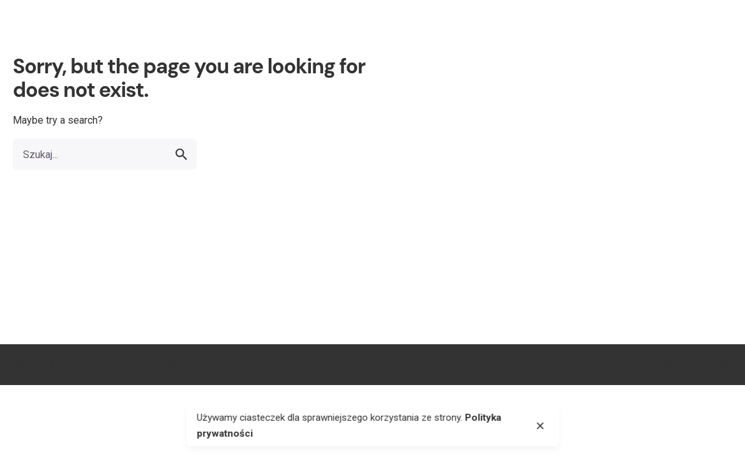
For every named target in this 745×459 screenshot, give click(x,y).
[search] (181, 154)
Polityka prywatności (688, 364)
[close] (540, 426)
